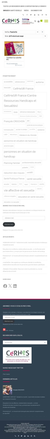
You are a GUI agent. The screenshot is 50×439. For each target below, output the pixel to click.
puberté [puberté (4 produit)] (25, 168)
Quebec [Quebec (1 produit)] (32, 167)
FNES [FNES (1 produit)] (40, 116)
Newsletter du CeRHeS (35, 425)
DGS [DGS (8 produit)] (15, 112)
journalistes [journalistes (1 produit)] (32, 129)
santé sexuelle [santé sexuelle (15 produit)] (34, 179)
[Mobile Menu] (46, 21)
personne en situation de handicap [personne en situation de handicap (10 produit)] (20, 141)
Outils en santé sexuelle (12, 10)
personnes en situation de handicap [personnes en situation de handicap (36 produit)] (20, 154)
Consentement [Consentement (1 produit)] (7, 111)
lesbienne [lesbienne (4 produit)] (41, 130)
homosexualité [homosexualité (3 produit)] (8, 130)
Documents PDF (36, 10)
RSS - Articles (8, 330)
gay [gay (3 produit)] (28, 120)
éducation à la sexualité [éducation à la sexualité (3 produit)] (11, 202)
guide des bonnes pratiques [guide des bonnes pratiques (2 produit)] (35, 125)
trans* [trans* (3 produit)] (26, 184)
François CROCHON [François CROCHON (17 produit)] (14, 121)
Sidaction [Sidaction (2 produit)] (14, 184)
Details (19, 65)
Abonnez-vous (9, 224)
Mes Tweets (6, 374)
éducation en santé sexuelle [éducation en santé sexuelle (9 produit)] (31, 197)
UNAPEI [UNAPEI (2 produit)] (41, 184)
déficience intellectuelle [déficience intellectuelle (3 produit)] (27, 112)
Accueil (5, 2)
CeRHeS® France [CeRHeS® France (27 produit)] (23, 88)
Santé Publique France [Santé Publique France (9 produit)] (14, 178)
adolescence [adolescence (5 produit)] (20, 82)
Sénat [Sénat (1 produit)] (20, 184)
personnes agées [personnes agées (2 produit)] (8, 146)
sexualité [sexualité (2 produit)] (6, 184)
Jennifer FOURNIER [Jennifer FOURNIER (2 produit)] (21, 129)
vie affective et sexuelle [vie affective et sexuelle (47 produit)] (19, 190)
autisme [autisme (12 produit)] (40, 82)
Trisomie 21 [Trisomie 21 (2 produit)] (34, 184)
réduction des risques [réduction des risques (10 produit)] (14, 173)
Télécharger (11, 63)
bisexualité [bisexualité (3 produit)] (7, 87)
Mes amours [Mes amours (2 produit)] (13, 134)
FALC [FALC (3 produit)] (39, 112)
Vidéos (26, 10)
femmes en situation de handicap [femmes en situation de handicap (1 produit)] (28, 116)
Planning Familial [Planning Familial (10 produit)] (12, 163)
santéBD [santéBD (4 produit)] (30, 172)
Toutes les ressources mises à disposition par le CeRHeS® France (24, 6)
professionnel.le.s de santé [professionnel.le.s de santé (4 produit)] (31, 163)
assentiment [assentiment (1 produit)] (30, 81)
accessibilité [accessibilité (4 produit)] (8, 82)
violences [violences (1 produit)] (39, 188)
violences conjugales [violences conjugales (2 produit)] (10, 196)
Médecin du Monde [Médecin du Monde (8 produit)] (28, 135)
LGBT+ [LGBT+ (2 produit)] (6, 134)
